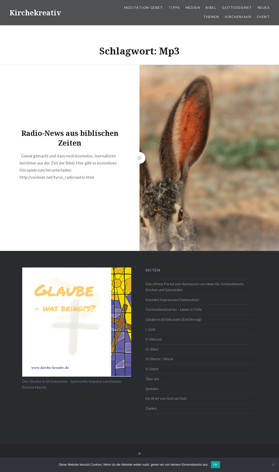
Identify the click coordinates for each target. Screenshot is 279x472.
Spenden (152, 389)
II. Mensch (153, 339)
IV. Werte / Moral (159, 359)
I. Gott (150, 329)
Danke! (151, 408)
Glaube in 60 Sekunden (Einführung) (173, 319)
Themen (211, 17)
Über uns (152, 379)
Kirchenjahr (238, 17)
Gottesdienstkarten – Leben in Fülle (173, 309)
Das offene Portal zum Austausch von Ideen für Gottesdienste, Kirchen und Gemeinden (194, 287)
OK (215, 464)
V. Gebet (152, 369)
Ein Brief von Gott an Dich (166, 398)
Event (263, 17)
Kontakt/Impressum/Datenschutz (172, 300)
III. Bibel (151, 349)
